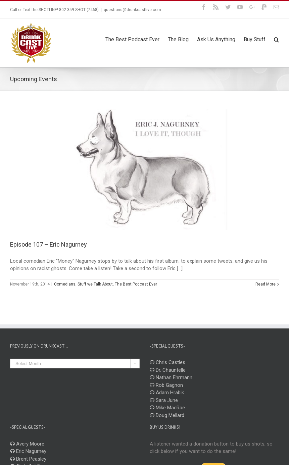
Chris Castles (167, 362)
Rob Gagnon (166, 385)
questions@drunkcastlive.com (132, 9)
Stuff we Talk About (95, 284)
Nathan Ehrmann (171, 377)
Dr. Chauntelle (168, 370)
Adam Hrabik (167, 393)
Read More (265, 284)
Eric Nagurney (28, 451)
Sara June (164, 400)
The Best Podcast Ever (136, 284)
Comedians (65, 284)
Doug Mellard (167, 415)
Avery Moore (27, 444)
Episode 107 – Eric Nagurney (48, 244)
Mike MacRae (167, 408)
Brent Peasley (28, 459)
